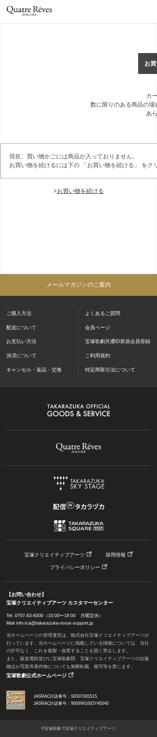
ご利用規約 (97, 355)
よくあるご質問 (102, 313)
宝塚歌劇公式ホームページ (36, 676)
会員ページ (97, 327)
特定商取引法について (110, 370)
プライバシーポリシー (75, 567)
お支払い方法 (21, 341)
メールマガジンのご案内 (78, 284)
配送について (21, 327)
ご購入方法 (18, 313)
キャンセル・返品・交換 (34, 370)
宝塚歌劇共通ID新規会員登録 (117, 341)
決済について (21, 355)
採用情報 (116, 555)
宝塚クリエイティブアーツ (54, 555)
